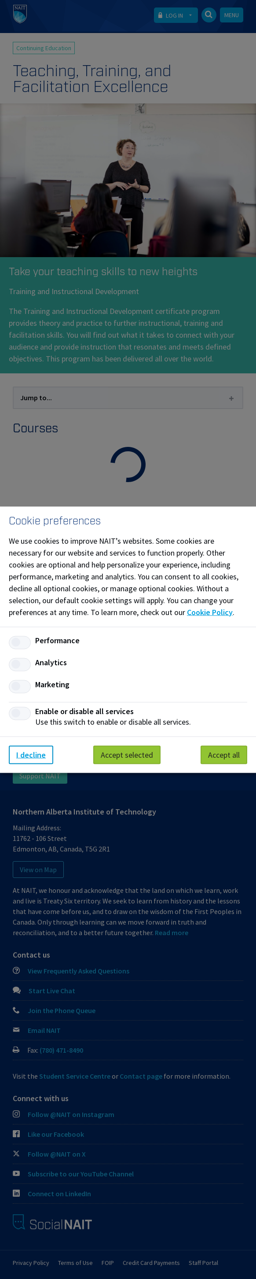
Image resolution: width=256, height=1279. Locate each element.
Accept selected (127, 754)
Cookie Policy (210, 612)
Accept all (224, 754)
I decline (31, 754)
